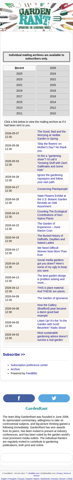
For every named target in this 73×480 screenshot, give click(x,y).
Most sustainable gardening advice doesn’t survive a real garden (52, 336)
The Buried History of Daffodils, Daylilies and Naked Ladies (51, 239)
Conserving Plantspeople (52, 188)
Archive (15, 369)
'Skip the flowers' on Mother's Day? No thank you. (52, 147)
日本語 (69, 479)
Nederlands (45, 479)
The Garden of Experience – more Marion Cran (48, 227)
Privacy (60, 473)
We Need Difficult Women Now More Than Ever (52, 251)
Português (12, 479)
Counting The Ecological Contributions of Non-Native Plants (52, 215)
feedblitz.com (34, 473)
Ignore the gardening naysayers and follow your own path (50, 178)
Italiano (36, 479)
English (4, 479)
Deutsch (62, 479)
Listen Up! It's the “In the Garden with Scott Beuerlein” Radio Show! (52, 324)
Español (29, 479)
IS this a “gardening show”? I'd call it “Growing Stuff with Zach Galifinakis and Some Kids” (52, 162)
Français (21, 479)
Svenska (54, 479)
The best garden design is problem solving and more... (51, 279)
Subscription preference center (29, 365)
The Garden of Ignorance (52, 298)
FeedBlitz (31, 373)
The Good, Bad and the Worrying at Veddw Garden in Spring (51, 135)
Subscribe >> (14, 354)
